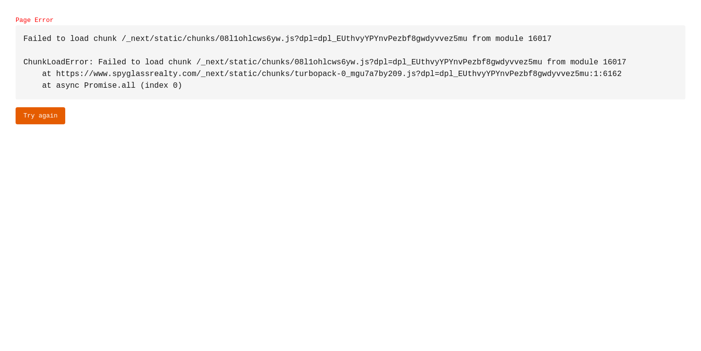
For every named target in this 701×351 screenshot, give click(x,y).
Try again (40, 115)
